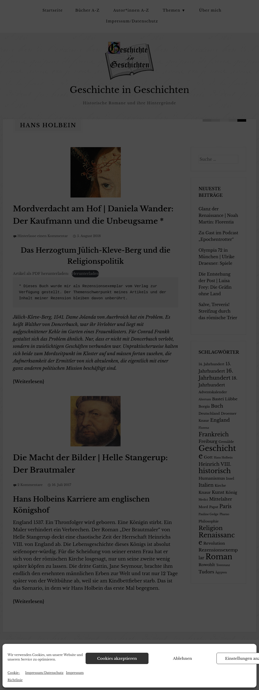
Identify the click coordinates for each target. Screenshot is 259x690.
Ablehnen (182, 658)
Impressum (75, 673)
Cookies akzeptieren (117, 658)
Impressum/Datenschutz (44, 673)
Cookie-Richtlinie (15, 676)
